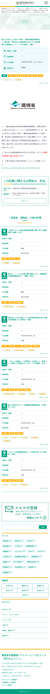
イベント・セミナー (10, 615)
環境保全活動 (9, 306)
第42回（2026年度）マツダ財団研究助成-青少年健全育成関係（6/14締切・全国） (27, 319)
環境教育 (32, 350)
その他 (18, 546)
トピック (6, 620)
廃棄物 (7, 263)
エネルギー (8, 79)
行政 (40, 75)
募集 (5, 636)
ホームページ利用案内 (10, 679)
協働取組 (35, 437)
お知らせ (6, 609)
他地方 (9, 590)
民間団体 (32, 75)
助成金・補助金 (14, 75)
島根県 (25, 586)
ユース (18, 346)
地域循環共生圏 (9, 394)
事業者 (24, 75)
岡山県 (40, 590)
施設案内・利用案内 (9, 682)
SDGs (15, 437)
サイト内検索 (7, 685)
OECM (31, 541)
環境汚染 (19, 541)
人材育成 (7, 350)
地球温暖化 (36, 556)
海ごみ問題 (19, 562)
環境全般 (7, 541)
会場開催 (19, 302)
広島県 (25, 590)
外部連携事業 (31, 546)
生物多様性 (21, 306)
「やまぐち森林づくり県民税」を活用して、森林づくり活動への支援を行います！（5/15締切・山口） (27, 362)
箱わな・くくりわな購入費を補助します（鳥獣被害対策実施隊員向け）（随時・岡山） (27, 275)
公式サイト (25, 201)
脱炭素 (19, 79)
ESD (6, 437)
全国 (4, 75)
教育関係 (26, 346)
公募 (5, 625)
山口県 (9, 586)
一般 (17, 258)
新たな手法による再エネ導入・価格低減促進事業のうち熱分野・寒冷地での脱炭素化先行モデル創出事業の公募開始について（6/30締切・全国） (21, 42)
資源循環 (17, 263)
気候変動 (7, 546)
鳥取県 (41, 586)
